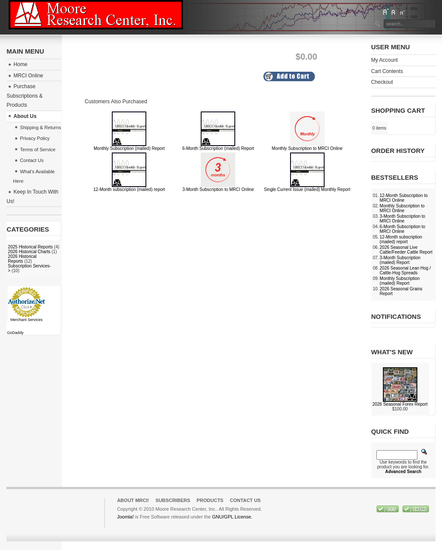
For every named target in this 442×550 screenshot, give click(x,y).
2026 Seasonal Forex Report (400, 404)
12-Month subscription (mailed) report (129, 189)
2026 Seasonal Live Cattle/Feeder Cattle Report (406, 249)
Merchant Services (26, 320)
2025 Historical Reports (30, 247)
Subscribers (172, 500)
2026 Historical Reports (22, 259)
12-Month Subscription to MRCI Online (404, 198)
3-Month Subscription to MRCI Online (218, 189)
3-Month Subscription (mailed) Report (400, 260)
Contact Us (245, 500)
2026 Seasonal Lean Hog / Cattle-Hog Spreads (405, 270)
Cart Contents (387, 71)
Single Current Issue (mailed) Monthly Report (307, 189)
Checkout (382, 82)
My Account (384, 60)
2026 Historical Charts (29, 251)
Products (210, 500)
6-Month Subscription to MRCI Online (403, 229)
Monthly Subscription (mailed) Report (129, 148)
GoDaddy (15, 333)
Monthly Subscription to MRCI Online (307, 148)
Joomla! (125, 516)
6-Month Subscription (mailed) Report (218, 148)
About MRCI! (133, 500)
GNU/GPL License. (232, 516)
